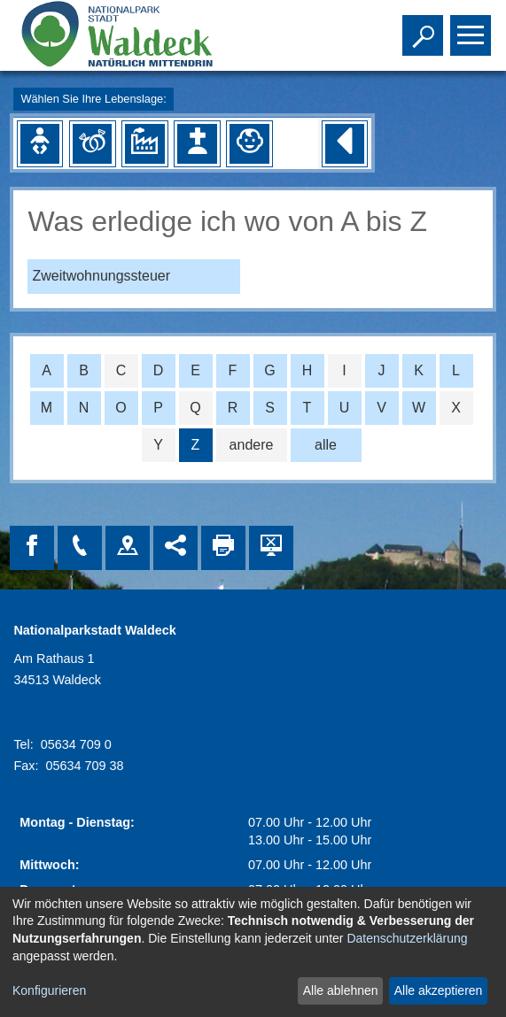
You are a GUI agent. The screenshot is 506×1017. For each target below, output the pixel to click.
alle (326, 444)
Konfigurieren (49, 990)
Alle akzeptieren (438, 990)
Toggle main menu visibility (472, 27)
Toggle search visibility (424, 27)
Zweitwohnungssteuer (101, 275)
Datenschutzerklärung (406, 938)
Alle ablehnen (340, 990)
